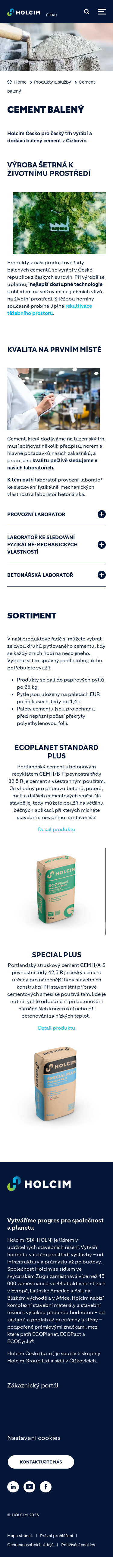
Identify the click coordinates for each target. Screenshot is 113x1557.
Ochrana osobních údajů (30, 1544)
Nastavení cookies (34, 1438)
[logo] (23, 13)
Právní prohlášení (56, 1535)
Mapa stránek (20, 1535)
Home (20, 82)
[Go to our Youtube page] (31, 1486)
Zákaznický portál (32, 1385)
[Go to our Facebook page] (47, 1486)
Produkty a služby (52, 82)
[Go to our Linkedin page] (14, 1486)
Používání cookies (78, 1544)
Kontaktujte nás (41, 1462)
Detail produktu (56, 829)
